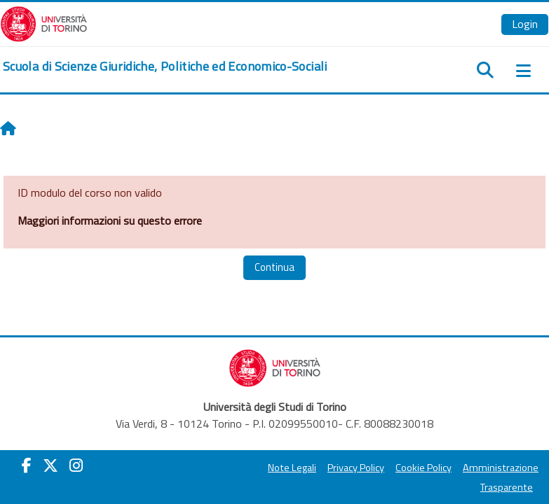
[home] (165, 66)
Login (525, 23)
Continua (274, 267)
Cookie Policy (423, 467)
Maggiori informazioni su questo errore (110, 220)
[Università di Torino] (44, 22)
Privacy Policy (355, 467)
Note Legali (292, 467)
